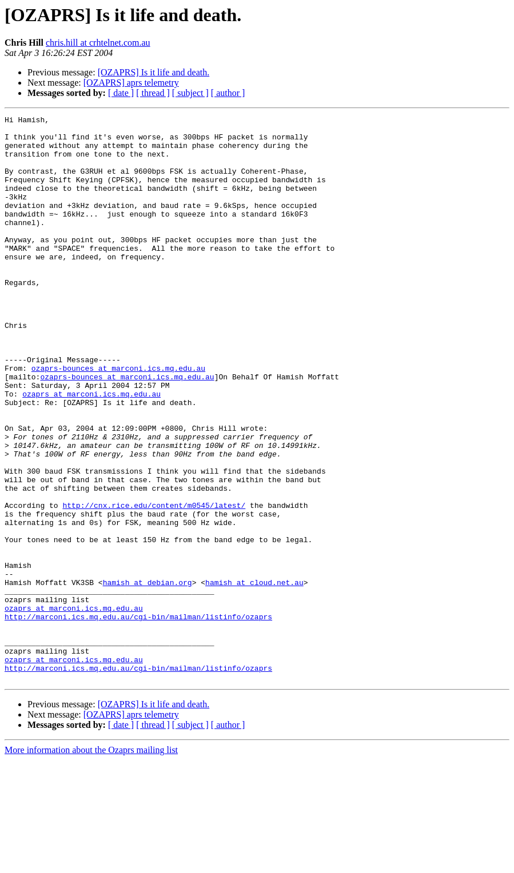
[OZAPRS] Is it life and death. (154, 72)
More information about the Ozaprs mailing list (91, 863)
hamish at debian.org (147, 676)
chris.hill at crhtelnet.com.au (98, 42)
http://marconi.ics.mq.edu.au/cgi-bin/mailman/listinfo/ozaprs (138, 717)
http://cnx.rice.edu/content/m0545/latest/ (153, 584)
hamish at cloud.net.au (254, 676)
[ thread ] (153, 93)
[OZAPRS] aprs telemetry (131, 82)
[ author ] (228, 93)
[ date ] (121, 93)
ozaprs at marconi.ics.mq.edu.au (91, 450)
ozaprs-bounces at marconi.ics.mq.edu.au (118, 419)
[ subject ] (190, 93)
